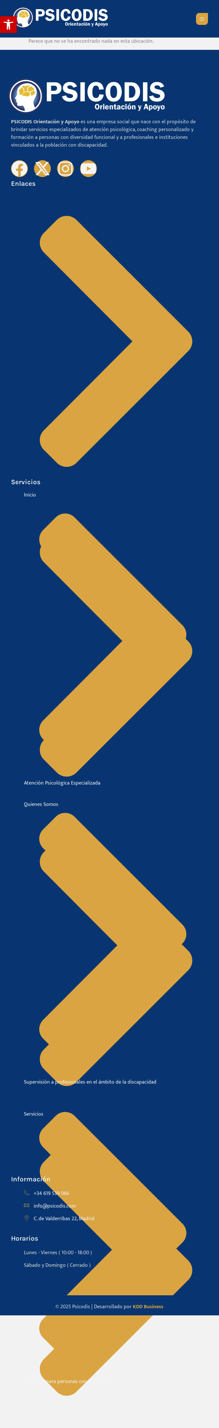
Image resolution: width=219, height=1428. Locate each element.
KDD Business (148, 1306)
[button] (8, 24)
